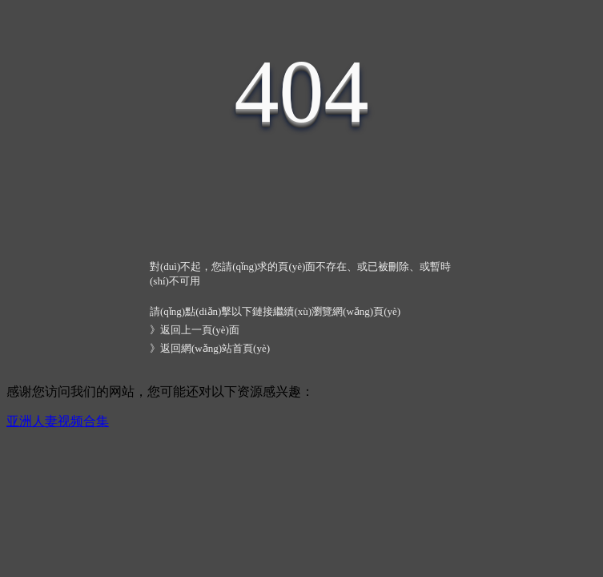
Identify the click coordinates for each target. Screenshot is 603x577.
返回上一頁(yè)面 (199, 330)
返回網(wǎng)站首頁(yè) (215, 348)
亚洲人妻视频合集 (57, 421)
